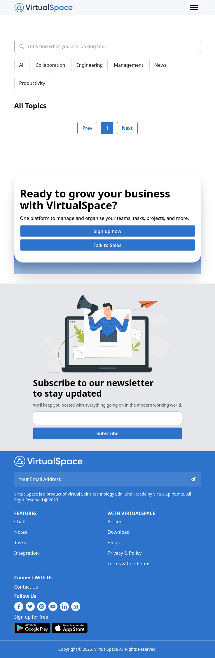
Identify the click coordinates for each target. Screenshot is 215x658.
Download (119, 532)
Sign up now (107, 231)
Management (128, 65)
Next (127, 128)
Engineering (89, 65)
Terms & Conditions (129, 563)
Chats (20, 521)
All (22, 65)
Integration (26, 553)
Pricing (115, 521)
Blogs (114, 542)
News (160, 65)
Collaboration (50, 65)
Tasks (20, 542)
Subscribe (108, 433)
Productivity (32, 83)
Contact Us (26, 587)
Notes (20, 532)
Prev (87, 128)
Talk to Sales (108, 245)
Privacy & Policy (125, 553)
